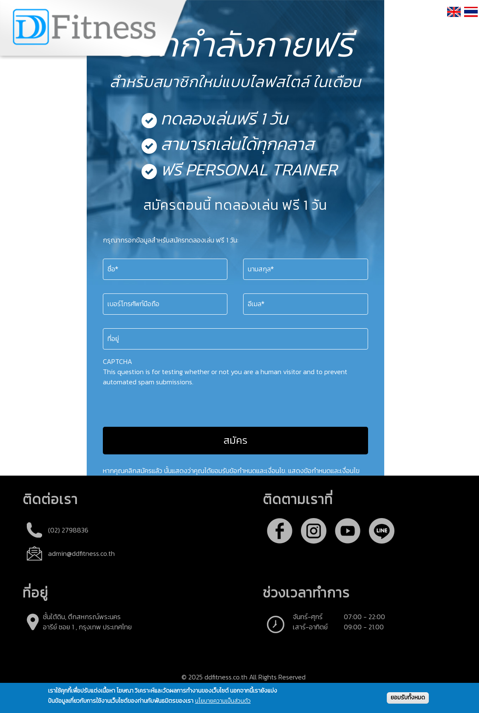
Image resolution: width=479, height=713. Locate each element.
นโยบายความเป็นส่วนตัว (223, 701)
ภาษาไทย (471, 22)
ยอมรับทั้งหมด (408, 697)
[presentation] (167, 403)
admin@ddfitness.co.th (81, 553)
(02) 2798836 (68, 530)
